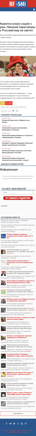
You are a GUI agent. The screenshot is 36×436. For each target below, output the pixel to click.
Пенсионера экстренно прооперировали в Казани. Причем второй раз (18, 407)
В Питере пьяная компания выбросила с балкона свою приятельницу (18, 246)
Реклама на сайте (15, 430)
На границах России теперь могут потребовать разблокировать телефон (15, 398)
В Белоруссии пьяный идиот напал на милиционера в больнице (17, 295)
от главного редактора (20, 107)
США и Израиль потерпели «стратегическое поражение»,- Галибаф (16, 257)
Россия (11, 107)
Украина (3, 107)
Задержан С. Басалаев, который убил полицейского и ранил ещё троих (16, 350)
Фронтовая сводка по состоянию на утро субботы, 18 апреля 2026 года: (18, 359)
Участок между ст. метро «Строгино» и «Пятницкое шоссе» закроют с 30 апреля (17, 368)
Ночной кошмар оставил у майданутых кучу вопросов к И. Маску (16, 230)
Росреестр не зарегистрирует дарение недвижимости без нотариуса (14, 268)
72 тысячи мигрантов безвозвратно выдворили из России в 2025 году (16, 313)
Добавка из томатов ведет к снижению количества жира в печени (14, 221)
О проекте (5, 430)
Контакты (25, 432)
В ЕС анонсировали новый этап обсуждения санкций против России (16, 379)
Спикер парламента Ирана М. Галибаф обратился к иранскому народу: (18, 226)
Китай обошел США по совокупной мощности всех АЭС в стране (16, 332)
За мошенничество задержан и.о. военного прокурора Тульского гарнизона (15, 323)
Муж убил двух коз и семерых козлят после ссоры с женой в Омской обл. (16, 286)
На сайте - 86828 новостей (14, 188)
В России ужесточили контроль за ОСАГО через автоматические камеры (17, 241)
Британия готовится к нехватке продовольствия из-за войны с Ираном (14, 341)
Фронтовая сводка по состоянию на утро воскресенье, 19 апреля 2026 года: (18, 277)
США (7, 107)
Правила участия (27, 430)
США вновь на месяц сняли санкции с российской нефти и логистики (17, 389)
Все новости (18, 413)
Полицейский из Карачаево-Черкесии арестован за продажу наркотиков (17, 304)
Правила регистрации (14, 432)
